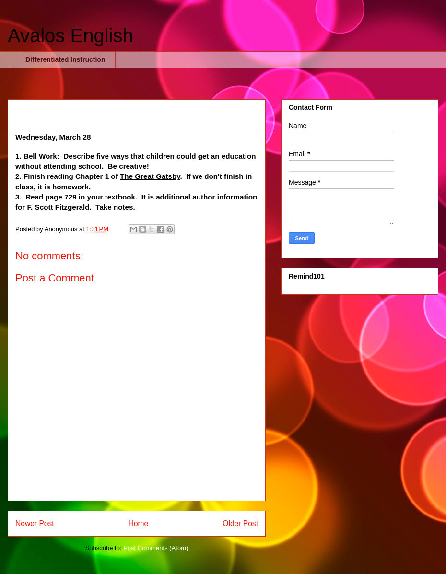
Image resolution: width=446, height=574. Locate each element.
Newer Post (34, 523)
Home (139, 523)
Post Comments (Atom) (155, 547)
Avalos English (70, 35)
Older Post (240, 523)
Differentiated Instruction (65, 59)
